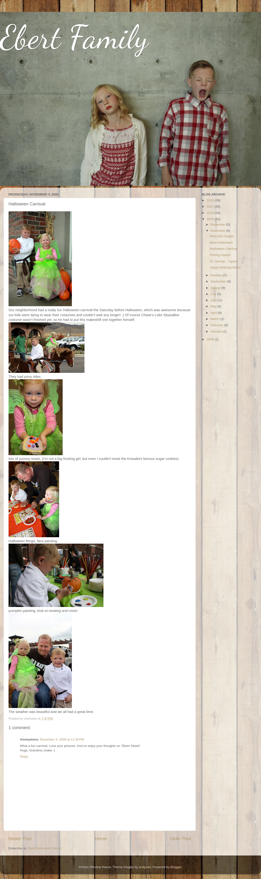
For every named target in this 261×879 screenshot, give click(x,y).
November (218, 230)
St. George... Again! (224, 261)
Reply (24, 756)
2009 (211, 219)
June (214, 300)
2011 (211, 206)
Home (101, 838)
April (214, 313)
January (216, 331)
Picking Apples (220, 255)
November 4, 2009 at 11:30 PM (62, 739)
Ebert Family (74, 37)
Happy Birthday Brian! (225, 267)
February (217, 325)
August (215, 288)
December (218, 224)
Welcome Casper (222, 236)
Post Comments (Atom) (44, 848)
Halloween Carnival (223, 248)
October (216, 275)
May (213, 306)
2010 (211, 213)
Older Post (180, 838)
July (213, 294)
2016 (211, 200)
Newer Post (20, 838)
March (215, 319)
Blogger (175, 867)
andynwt (145, 867)
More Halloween (221, 242)
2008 (211, 339)
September (218, 281)
